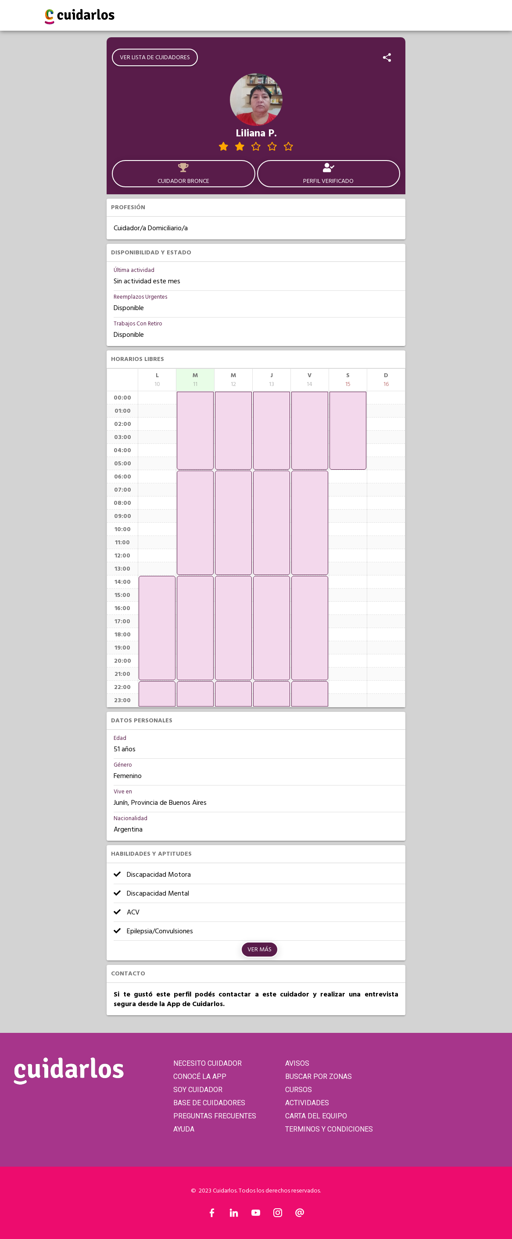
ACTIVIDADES (307, 1103)
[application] (157, 628)
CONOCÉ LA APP (199, 1076)
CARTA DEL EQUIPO (316, 1116)
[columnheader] (157, 380)
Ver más (259, 949)
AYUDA (183, 1129)
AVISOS (297, 1063)
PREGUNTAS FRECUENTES (214, 1116)
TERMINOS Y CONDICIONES (329, 1129)
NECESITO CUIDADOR (207, 1063)
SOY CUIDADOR (197, 1089)
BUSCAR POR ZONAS (318, 1076)
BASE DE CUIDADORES (209, 1103)
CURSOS (298, 1089)
